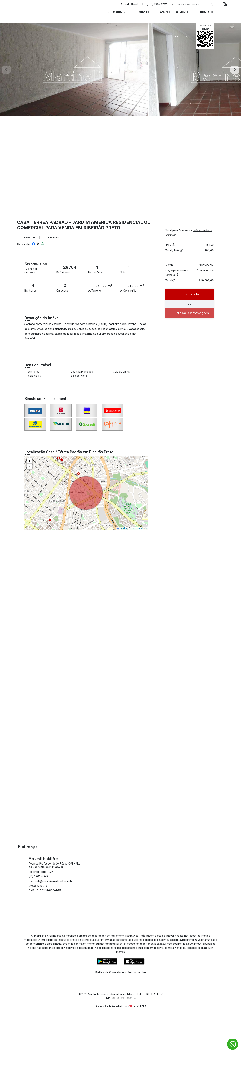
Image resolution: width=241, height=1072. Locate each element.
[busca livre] (211, 4)
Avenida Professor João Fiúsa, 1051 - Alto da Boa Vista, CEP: (54, 865)
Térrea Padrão (49, 222)
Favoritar (27, 237)
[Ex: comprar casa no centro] (189, 4)
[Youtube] (125, 925)
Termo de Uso (137, 972)
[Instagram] (116, 925)
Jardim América (92, 222)
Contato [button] (207, 12)
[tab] (176, 37)
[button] (225, 4)
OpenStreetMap (139, 528)
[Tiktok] (134, 925)
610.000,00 (206, 264)
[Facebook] (106, 925)
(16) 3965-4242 (38, 876)
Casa (23, 222)
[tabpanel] (120, 69)
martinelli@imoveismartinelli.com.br (51, 881)
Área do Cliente (130, 4)
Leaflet (122, 528)
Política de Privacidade (109, 972)
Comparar (52, 237)
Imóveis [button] (144, 12)
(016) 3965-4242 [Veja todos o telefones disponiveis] (157, 4)
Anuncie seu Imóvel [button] (174, 12)
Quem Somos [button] (117, 12)
